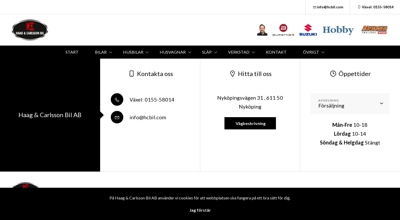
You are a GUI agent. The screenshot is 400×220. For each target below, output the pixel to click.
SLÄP (207, 51)
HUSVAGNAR (173, 51)
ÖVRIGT (311, 51)
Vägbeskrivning (250, 123)
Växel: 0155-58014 (375, 7)
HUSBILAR (133, 51)
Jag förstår (200, 210)
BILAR (101, 51)
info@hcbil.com (328, 7)
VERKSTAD (238, 51)
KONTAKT (276, 51)
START (72, 51)
